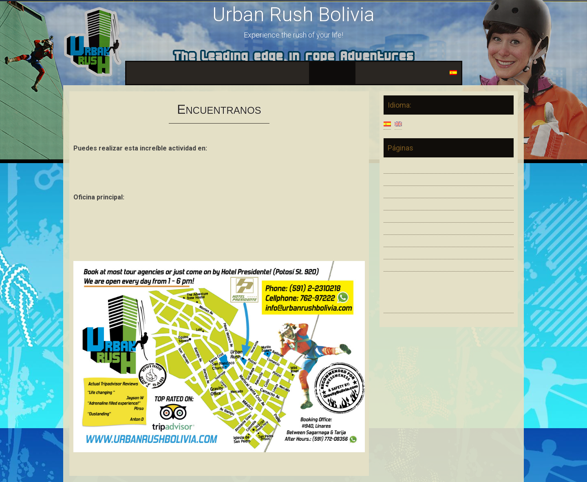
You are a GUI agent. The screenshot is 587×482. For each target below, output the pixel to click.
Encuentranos (332, 73)
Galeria (293, 73)
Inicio (138, 73)
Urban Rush (409, 286)
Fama (369, 73)
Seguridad (199, 73)
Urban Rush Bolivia (293, 14)
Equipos (235, 73)
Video (265, 73)
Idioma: (441, 73)
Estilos (166, 73)
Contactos (400, 73)
